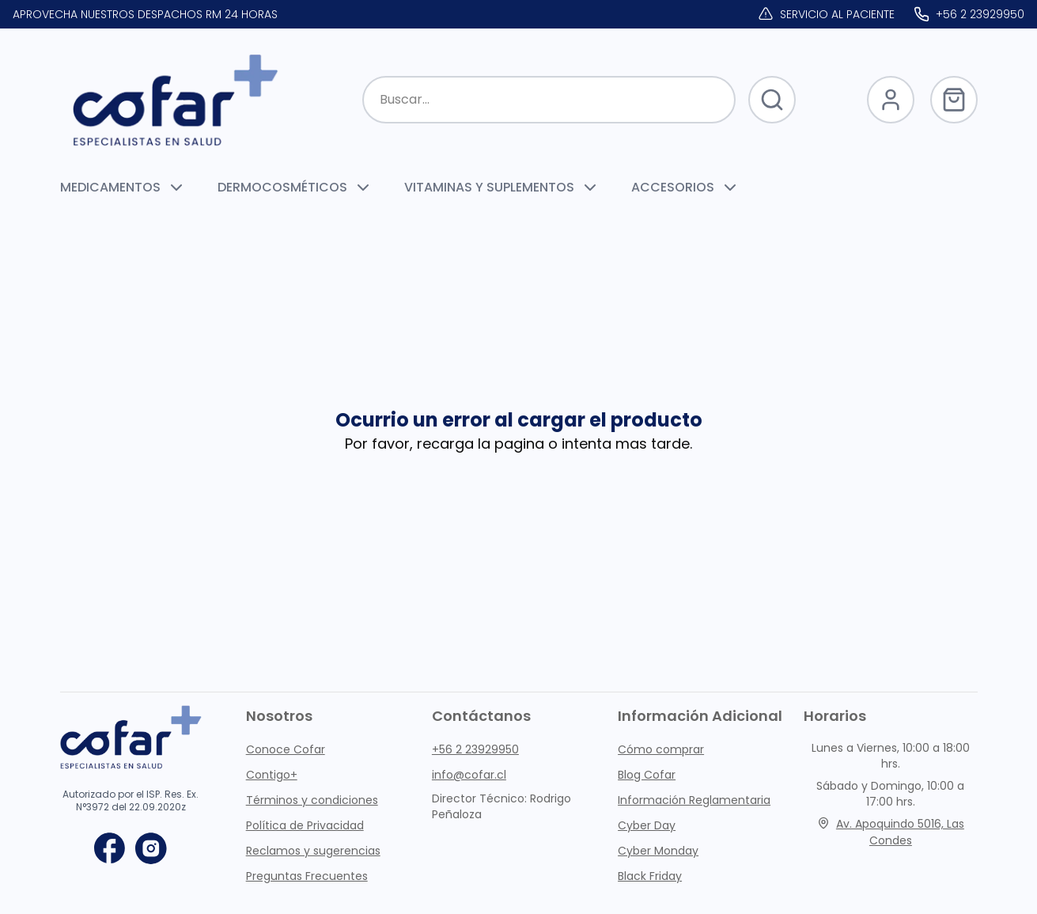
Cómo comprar (661, 749)
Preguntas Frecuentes (307, 876)
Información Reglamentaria (694, 800)
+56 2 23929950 (475, 749)
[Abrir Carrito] (954, 99)
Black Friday (650, 876)
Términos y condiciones (312, 800)
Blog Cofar (647, 775)
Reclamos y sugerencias (313, 851)
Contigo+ (271, 775)
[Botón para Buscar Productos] (772, 99)
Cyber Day (647, 825)
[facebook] (110, 848)
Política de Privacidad (305, 825)
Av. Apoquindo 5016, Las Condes (890, 832)
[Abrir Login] (890, 99)
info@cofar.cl (469, 775)
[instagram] (151, 848)
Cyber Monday (658, 851)
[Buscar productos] (549, 99)
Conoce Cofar (285, 749)
